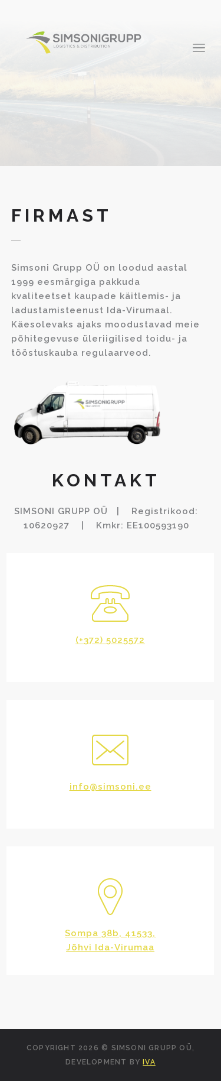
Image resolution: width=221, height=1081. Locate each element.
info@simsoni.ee (110, 786)
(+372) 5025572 (110, 640)
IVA (149, 1062)
